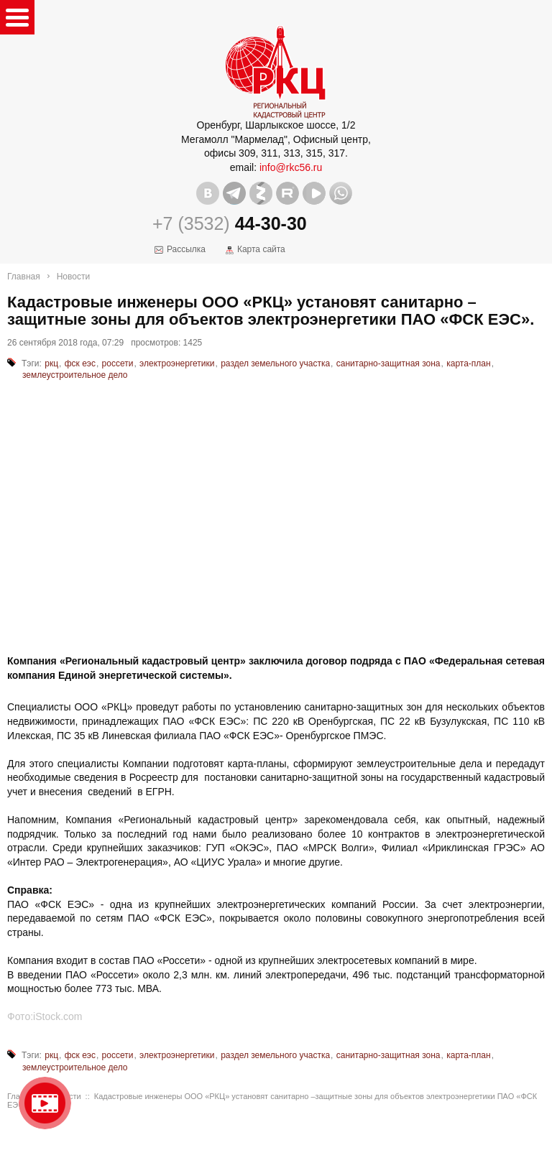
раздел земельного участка (275, 363)
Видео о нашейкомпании (45, 1103)
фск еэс (80, 363)
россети (118, 363)
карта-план (468, 363)
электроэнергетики (176, 363)
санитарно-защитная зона (388, 363)
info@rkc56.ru (290, 167)
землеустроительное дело (75, 375)
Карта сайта (261, 249)
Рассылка (186, 249)
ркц (51, 363)
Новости (73, 277)
